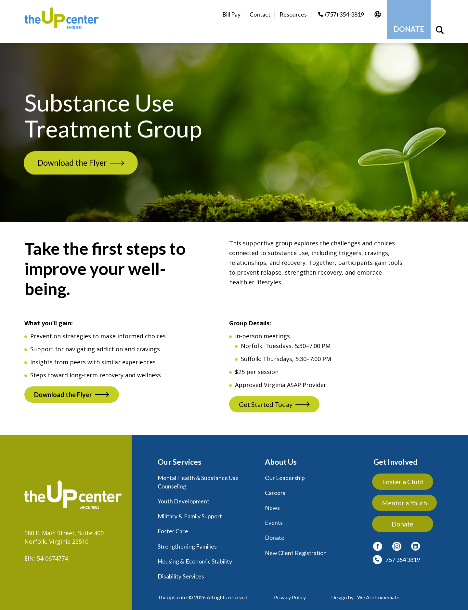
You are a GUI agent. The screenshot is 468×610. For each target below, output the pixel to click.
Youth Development (183, 496)
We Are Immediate (378, 592)
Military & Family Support (190, 511)
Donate (274, 533)
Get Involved (396, 457)
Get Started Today (265, 400)
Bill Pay (227, 14)
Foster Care (173, 526)
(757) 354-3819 (340, 14)
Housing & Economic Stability (195, 556)
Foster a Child (404, 477)
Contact (256, 14)
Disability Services (181, 571)
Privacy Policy (290, 592)
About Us (281, 457)
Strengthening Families (187, 541)
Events (274, 518)
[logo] (67, 19)
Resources (289, 14)
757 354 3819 (402, 555)
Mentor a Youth (404, 498)
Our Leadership (285, 473)
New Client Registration (296, 548)
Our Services (180, 457)
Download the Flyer (77, 158)
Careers (275, 488)
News (272, 503)
